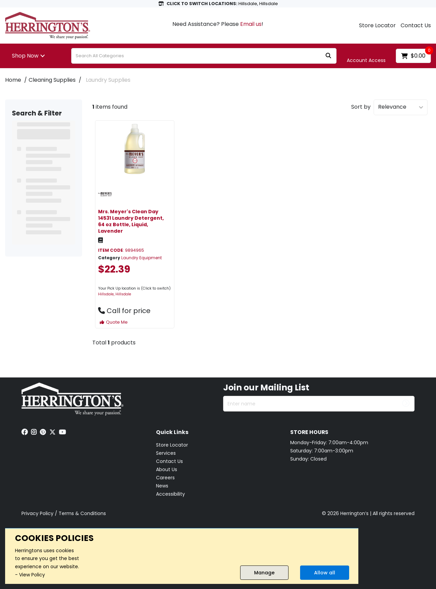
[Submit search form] (328, 56)
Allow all (324, 572)
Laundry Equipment (141, 258)
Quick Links (172, 432)
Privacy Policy (37, 513)
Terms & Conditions (82, 513)
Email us (251, 24)
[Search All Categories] (204, 56)
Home (13, 80)
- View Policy (30, 574)
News (162, 485)
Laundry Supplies (108, 80)
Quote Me (114, 322)
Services (166, 453)
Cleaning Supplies (52, 80)
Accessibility (170, 494)
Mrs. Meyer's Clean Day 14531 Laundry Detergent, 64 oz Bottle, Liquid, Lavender (131, 221)
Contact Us (416, 25)
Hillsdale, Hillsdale (114, 294)
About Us (166, 469)
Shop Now (25, 56)
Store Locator (377, 25)
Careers (165, 477)
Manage (264, 572)
